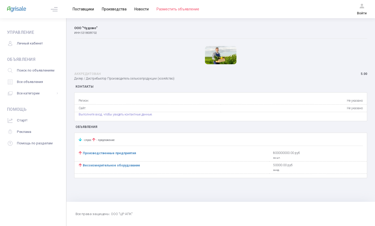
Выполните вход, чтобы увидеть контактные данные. (116, 114)
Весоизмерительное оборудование (111, 165)
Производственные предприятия (110, 153)
